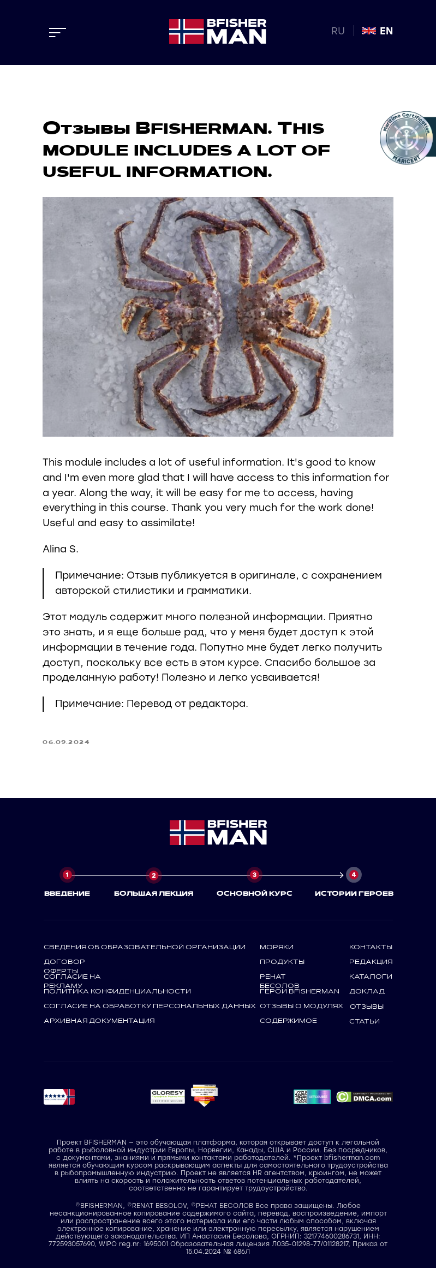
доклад (367, 990)
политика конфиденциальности (117, 990)
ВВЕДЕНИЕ (67, 892)
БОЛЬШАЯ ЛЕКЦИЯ (153, 892)
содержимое (288, 1019)
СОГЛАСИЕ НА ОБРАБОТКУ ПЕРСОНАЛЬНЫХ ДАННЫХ (150, 1005)
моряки (277, 946)
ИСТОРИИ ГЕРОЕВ (354, 892)
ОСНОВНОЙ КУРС (254, 892)
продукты (282, 960)
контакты (370, 946)
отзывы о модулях (301, 1005)
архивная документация (99, 1019)
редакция (370, 960)
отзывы (367, 1005)
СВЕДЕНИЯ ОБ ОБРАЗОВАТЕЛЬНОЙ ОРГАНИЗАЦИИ (145, 946)
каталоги (370, 975)
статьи (364, 1020)
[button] (167, 1096)
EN (386, 31)
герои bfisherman (299, 990)
